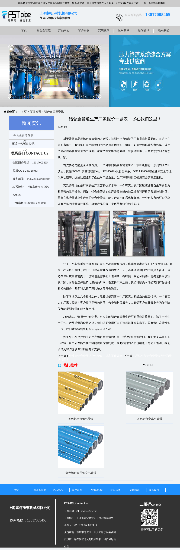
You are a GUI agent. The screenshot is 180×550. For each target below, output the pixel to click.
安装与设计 (97, 490)
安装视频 (103, 30)
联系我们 (163, 30)
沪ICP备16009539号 (86, 525)
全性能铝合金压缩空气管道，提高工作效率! (96, 355)
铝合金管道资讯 (54, 111)
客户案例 (83, 30)
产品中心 (63, 30)
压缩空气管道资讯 (23, 143)
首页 (24, 30)
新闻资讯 (143, 30)
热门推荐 (70, 365)
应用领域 (123, 30)
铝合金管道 (44, 30)
